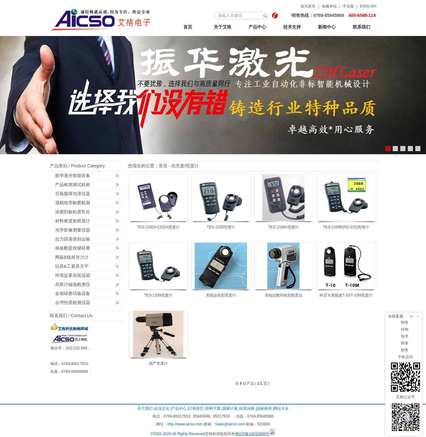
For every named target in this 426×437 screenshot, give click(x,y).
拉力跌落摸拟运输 (72, 238)
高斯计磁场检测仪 (72, 284)
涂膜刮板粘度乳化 (72, 211)
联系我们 (361, 26)
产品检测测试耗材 (72, 184)
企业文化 (161, 408)
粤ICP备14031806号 (252, 434)
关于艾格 (222, 26)
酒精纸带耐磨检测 (72, 202)
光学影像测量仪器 (72, 229)
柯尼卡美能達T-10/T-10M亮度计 (346, 295)
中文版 (348, 6)
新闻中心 (327, 26)
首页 (187, 26)
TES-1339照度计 (158, 295)
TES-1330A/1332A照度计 (158, 227)
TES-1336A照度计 (283, 227)
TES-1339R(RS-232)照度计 (346, 227)
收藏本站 (329, 6)
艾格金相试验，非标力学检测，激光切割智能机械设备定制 (106, 18)
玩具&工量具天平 (72, 266)
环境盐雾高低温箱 (72, 275)
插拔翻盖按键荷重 (72, 248)
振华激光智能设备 (72, 175)
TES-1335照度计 (221, 227)
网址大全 (281, 408)
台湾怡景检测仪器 (72, 302)
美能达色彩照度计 (221, 295)
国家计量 (230, 408)
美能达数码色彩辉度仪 (283, 295)
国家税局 (264, 408)
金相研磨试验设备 (72, 293)
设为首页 (308, 6)
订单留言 (195, 408)
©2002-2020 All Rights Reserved (178, 434)
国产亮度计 (158, 363)
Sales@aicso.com (230, 424)
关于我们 (144, 408)
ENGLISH (368, 6)
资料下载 (213, 408)
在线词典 (246, 408)
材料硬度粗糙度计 (72, 220)
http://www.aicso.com (185, 424)
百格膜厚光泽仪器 (72, 193)
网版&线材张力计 (72, 257)
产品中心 (257, 26)
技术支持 (292, 26)
